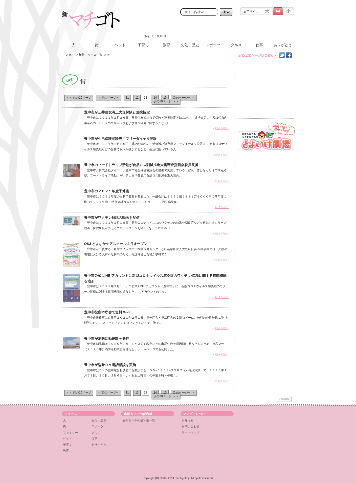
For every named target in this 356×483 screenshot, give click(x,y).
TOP (71, 55)
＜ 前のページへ (108, 97)
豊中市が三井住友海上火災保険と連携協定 (117, 112)
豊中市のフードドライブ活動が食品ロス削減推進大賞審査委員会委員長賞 (141, 165)
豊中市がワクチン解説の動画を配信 (111, 218)
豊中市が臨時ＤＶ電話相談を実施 (110, 365)
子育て (143, 45)
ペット (120, 45)
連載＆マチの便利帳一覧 (138, 420)
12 (136, 97)
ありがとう (282, 45)
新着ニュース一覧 (90, 55)
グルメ (236, 45)
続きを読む (222, 128)
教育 (166, 45)
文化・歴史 (189, 45)
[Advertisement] (236, 29)
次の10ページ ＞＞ (166, 101)
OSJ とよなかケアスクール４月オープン (117, 244)
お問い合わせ (191, 426)
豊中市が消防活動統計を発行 (106, 339)
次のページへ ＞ (184, 97)
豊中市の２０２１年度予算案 (106, 191)
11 (127, 97)
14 (155, 97)
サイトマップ (191, 432)
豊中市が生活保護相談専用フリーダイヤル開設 (120, 139)
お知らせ (188, 420)
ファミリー (70, 432)
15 (164, 97)
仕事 (259, 45)
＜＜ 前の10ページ (78, 97)
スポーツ (212, 45)
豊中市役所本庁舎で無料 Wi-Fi (108, 312)
